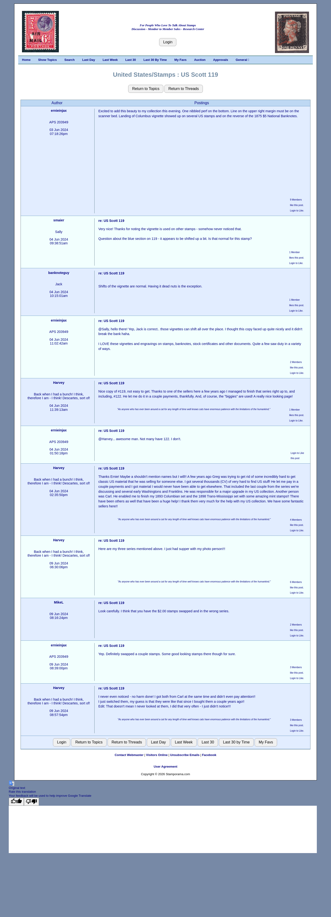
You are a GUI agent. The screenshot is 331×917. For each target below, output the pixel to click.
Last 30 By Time (155, 60)
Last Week (110, 60)
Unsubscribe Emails (185, 755)
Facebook (209, 755)
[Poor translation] (31, 802)
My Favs (180, 60)
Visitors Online (157, 755)
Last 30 (130, 60)
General (242, 60)
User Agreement (165, 766)
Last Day (88, 60)
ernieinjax (59, 110)
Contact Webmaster (129, 755)
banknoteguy (58, 273)
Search (69, 60)
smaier (58, 220)
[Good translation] (16, 802)
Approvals (220, 60)
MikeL (59, 602)
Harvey (59, 383)
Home (26, 60)
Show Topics (47, 60)
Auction (199, 60)
